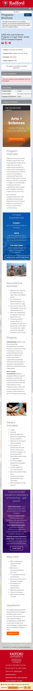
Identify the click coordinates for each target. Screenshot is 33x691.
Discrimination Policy (11, 677)
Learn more (16, 548)
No (29, 687)
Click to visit (13, 57)
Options (28, 15)
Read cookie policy (13, 687)
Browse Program (16, 139)
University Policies (10, 674)
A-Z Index (19, 680)
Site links (17, 12)
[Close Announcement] (30, 21)
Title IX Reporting (22, 677)
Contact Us (13, 633)
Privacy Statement (11, 680)
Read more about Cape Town (18, 257)
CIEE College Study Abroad (13, 108)
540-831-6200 (18, 671)
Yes (25, 687)
